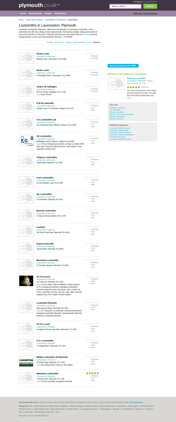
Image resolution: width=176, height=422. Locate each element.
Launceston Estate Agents (118, 130)
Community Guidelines (114, 402)
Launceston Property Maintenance (121, 135)
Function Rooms (25, 409)
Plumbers (149, 409)
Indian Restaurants (41, 409)
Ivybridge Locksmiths (117, 108)
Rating (68, 42)
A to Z (89, 42)
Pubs (21, 412)
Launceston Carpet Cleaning (119, 128)
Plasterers (139, 409)
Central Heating (90, 406)
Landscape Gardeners (89, 409)
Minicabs (116, 409)
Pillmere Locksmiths (116, 112)
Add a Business (136, 402)
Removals (29, 412)
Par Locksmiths (115, 110)
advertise (86, 34)
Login (146, 2)
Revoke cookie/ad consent (81, 402)
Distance (96, 42)
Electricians (121, 406)
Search (150, 6)
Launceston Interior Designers (120, 132)
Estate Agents (133, 406)
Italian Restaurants (57, 409)
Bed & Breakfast (41, 406)
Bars (31, 406)
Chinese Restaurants (106, 406)
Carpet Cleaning (76, 406)
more (129, 98)
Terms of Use (98, 402)
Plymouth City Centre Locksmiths (121, 114)
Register (154, 2)
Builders (64, 406)
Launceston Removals (117, 137)
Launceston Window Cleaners (120, 139)
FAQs (126, 402)
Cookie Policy (64, 402)
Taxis (57, 412)
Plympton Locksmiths (117, 116)
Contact (42, 402)
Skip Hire (50, 412)
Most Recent (59, 42)
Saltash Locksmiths (116, 119)
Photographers (128, 409)
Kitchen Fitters (73, 409)
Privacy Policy (51, 402)
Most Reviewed (79, 42)
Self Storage (40, 412)
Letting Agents (105, 409)
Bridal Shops (54, 406)
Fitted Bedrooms (147, 406)
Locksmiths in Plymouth (136, 81)
